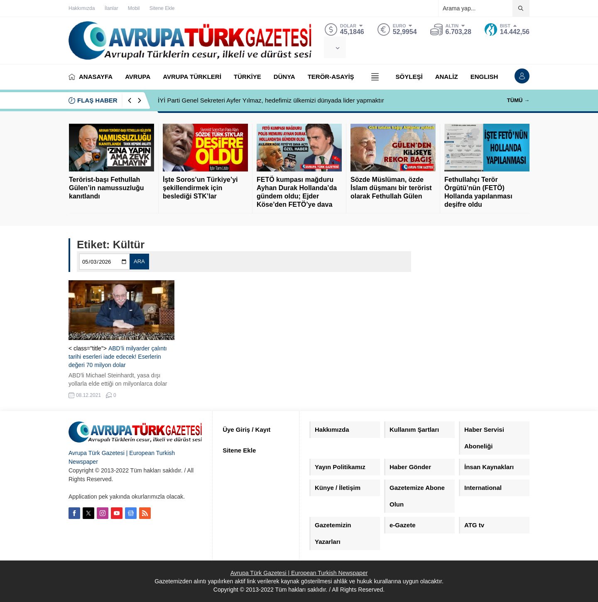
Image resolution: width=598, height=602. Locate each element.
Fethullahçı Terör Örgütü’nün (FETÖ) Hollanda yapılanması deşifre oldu (478, 192)
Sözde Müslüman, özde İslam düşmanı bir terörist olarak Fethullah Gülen (391, 188)
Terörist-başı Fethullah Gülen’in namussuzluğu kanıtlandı (106, 188)
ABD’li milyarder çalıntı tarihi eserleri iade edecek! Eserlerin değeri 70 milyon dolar (118, 356)
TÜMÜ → (518, 100)
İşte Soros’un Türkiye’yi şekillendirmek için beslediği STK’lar (200, 188)
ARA (139, 261)
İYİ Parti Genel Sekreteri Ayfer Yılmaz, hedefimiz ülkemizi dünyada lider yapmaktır (271, 100)
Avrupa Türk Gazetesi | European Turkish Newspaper (299, 573)
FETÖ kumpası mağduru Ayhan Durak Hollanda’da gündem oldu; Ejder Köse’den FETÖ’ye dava (297, 192)
